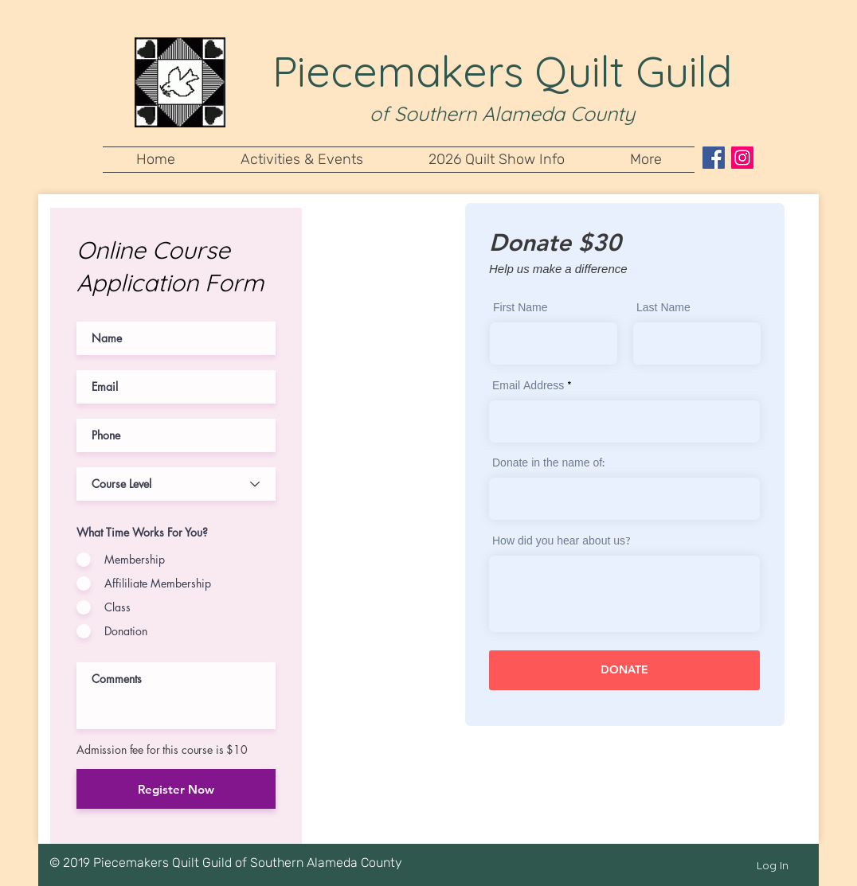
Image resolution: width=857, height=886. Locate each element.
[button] (302, 159)
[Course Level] (176, 484)
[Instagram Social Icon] (742, 157)
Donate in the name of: (548, 464)
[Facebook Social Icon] (713, 157)
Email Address (528, 386)
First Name (520, 308)
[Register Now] (176, 789)
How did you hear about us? (561, 542)
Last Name (663, 308)
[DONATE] (624, 670)
